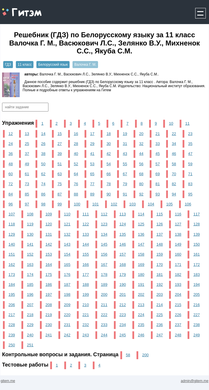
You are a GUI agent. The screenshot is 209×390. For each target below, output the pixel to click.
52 (76, 164)
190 (122, 284)
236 (159, 325)
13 (27, 133)
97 (27, 204)
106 (188, 204)
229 (30, 325)
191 (141, 284)
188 (85, 284)
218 (30, 315)
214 (159, 305)
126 (159, 224)
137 (159, 234)
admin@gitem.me (194, 381)
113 (122, 214)
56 (141, 164)
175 (48, 274)
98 (43, 204)
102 (114, 204)
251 (30, 345)
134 (104, 234)
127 (178, 224)
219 (48, 315)
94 (174, 194)
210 (85, 305)
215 (178, 305)
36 (11, 153)
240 (30, 335)
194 (196, 284)
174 (30, 274)
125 (141, 224)
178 (104, 274)
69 (158, 174)
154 (67, 254)
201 (122, 294)
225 (159, 315)
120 (48, 224)
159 (159, 254)
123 (104, 224)
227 (196, 315)
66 (109, 174)
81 (158, 184)
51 (60, 164)
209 (67, 305)
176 (67, 274)
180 (141, 274)
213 (141, 305)
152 (30, 254)
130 (30, 234)
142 (48, 244)
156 (104, 254)
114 (141, 214)
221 (85, 315)
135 (122, 234)
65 (92, 174)
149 (178, 244)
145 (104, 244)
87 (60, 194)
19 (125, 133)
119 (30, 224)
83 (190, 184)
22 (174, 133)
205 (196, 294)
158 (141, 254)
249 (196, 335)
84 (11, 194)
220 (67, 315)
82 (174, 184)
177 (85, 274)
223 (122, 315)
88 (76, 194)
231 (67, 325)
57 (158, 164)
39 (60, 153)
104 (151, 204)
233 (104, 325)
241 (48, 335)
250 (12, 345)
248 (178, 335)
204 (178, 294)
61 (27, 174)
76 (76, 184)
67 (125, 174)
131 (48, 234)
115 (159, 214)
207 (30, 305)
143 (67, 244)
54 (109, 164)
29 (92, 143)
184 (12, 284)
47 (190, 153)
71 (190, 174)
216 (196, 305)
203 (159, 294)
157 (122, 254)
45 (158, 153)
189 (104, 284)
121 (67, 224)
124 (122, 224)
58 (174, 164)
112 (104, 214)
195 (12, 294)
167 (104, 264)
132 (67, 234)
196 (30, 294)
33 (158, 143)
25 (27, 143)
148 (159, 244)
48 (11, 164)
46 (174, 153)
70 (174, 174)
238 (196, 325)
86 (43, 194)
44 (141, 153)
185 (30, 284)
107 (12, 214)
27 (60, 143)
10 (171, 123)
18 (109, 133)
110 (67, 214)
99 (60, 204)
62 (43, 174)
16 (76, 133)
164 (48, 264)
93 (158, 194)
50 (43, 164)
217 (12, 315)
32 (141, 143)
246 (141, 335)
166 (85, 264)
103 (132, 204)
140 (12, 244)
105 (169, 204)
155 (85, 254)
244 (104, 335)
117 (196, 214)
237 (178, 325)
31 (125, 143)
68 (141, 174)
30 (109, 143)
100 (77, 204)
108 (30, 214)
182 (178, 274)
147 (141, 244)
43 (125, 153)
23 (190, 133)
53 (92, 164)
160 (178, 254)
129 (12, 234)
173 (12, 274)
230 (48, 325)
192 (159, 284)
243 (85, 335)
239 (12, 335)
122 (85, 224)
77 (92, 184)
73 (27, 184)
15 (60, 133)
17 (92, 133)
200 (104, 294)
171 (178, 264)
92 (141, 194)
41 (92, 153)
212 (122, 305)
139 (196, 234)
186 (48, 284)
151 (12, 254)
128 (196, 224)
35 (190, 143)
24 (11, 143)
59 (190, 164)
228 (12, 325)
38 (43, 153)
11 (187, 123)
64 (76, 174)
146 (122, 244)
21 (158, 133)
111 (85, 214)
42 (109, 153)
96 (11, 204)
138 (178, 234)
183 (196, 274)
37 (27, 153)
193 (178, 284)
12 (11, 133)
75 (60, 184)
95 (190, 194)
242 (67, 335)
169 (141, 264)
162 (12, 264)
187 (67, 284)
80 (141, 184)
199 (85, 294)
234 (122, 325)
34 (174, 143)
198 (67, 294)
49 (27, 164)
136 (141, 234)
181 (159, 274)
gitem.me (15, 9)
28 (76, 143)
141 (30, 244)
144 (85, 244)
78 (109, 184)
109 (48, 214)
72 (11, 184)
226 (178, 315)
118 (12, 224)
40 (76, 153)
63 (60, 174)
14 (43, 133)
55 (125, 164)
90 (109, 194)
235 (141, 325)
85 (27, 194)
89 (92, 194)
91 (125, 194)
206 (12, 305)
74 (43, 184)
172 (196, 264)
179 (122, 274)
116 (178, 214)
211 (104, 305)
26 (43, 143)
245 (122, 335)
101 (95, 204)
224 (141, 315)
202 (141, 294)
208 (48, 305)
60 (11, 174)
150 (196, 244)
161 (196, 254)
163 (30, 264)
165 (67, 264)
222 (104, 315)
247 (159, 335)
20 (141, 133)
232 (85, 325)
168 (122, 264)
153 (48, 254)
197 (48, 294)
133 (85, 234)
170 (159, 264)
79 (125, 184)
